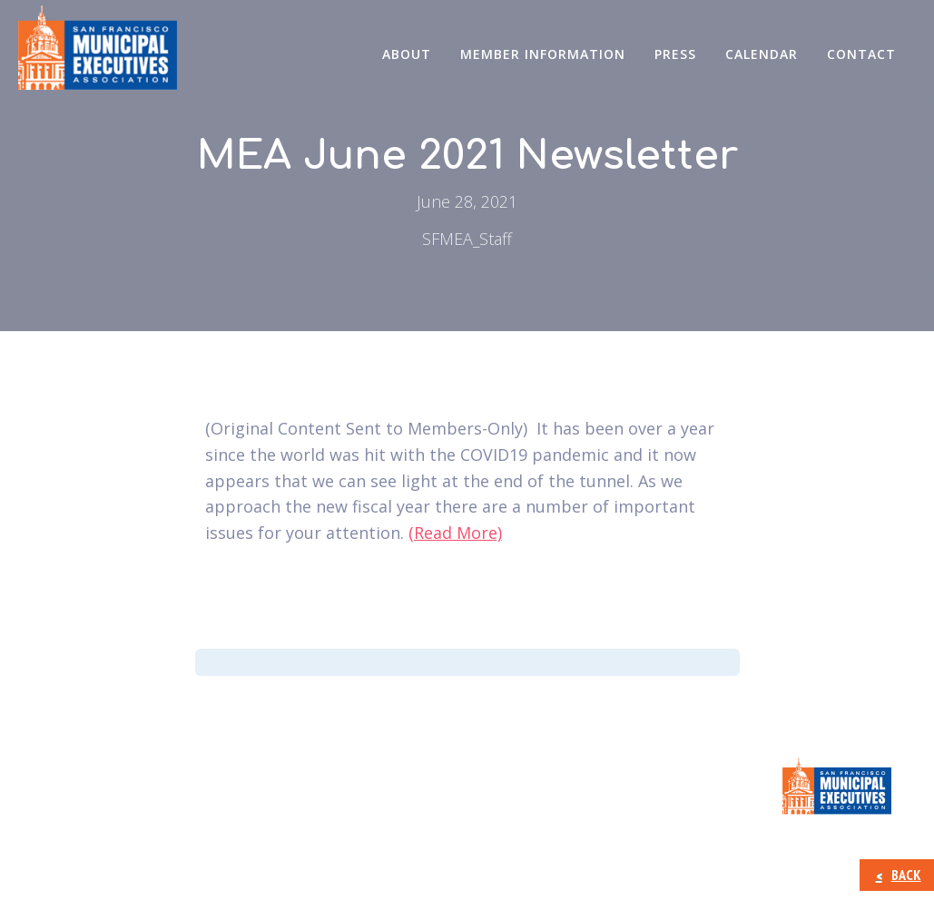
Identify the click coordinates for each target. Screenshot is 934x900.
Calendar (761, 54)
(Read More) (455, 532)
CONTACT (861, 54)
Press (675, 54)
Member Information (542, 54)
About (406, 54)
